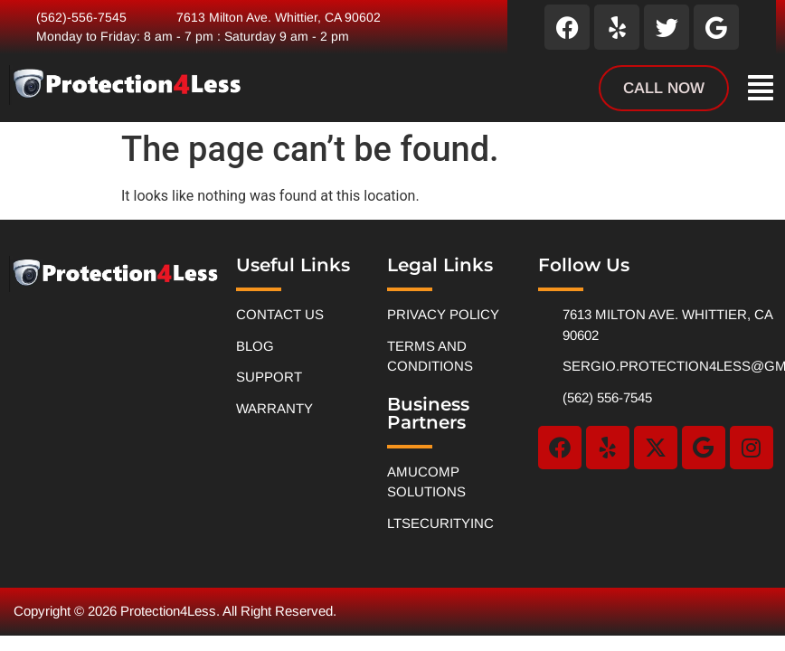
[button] (760, 88)
